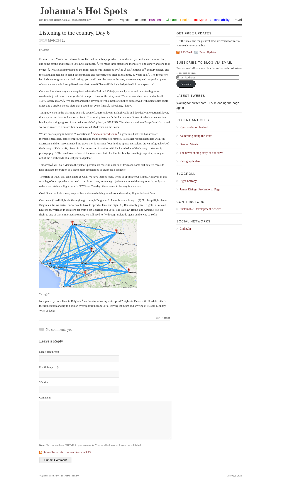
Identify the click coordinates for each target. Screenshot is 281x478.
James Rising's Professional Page (200, 189)
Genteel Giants (189, 144)
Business (156, 20)
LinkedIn (185, 228)
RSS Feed (186, 52)
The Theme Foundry (69, 475)
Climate (171, 20)
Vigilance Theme (47, 475)
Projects (124, 20)
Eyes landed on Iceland (194, 127)
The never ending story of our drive (201, 152)
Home (111, 20)
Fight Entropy (188, 181)
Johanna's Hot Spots (83, 10)
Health (184, 20)
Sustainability (219, 20)
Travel (237, 20)
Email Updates (208, 52)
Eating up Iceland (190, 161)
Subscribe (186, 84)
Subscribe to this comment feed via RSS (67, 452)
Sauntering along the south (196, 135)
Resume (140, 20)
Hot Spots (200, 20)
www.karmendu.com (105, 134)
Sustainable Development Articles (200, 209)
